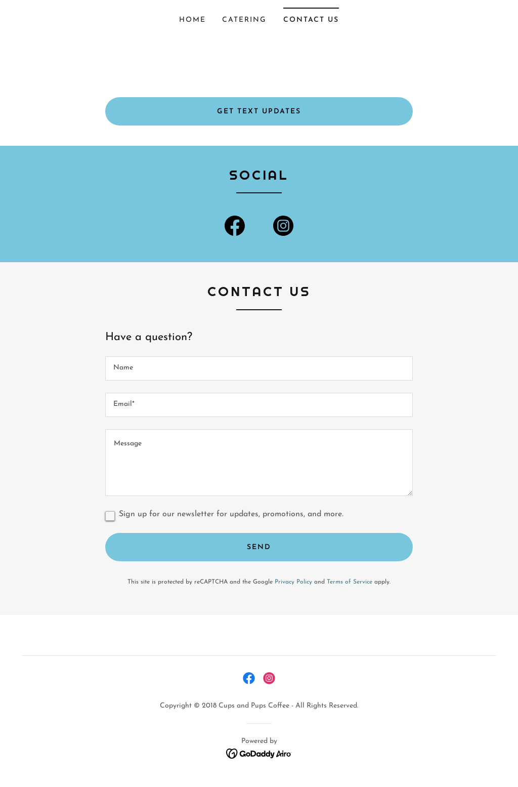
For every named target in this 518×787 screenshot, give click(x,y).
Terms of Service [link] (349, 582)
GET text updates (259, 111)
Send (259, 547)
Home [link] (192, 20)
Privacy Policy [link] (293, 582)
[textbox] (259, 368)
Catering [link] (244, 20)
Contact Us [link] (311, 20)
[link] (234, 228)
